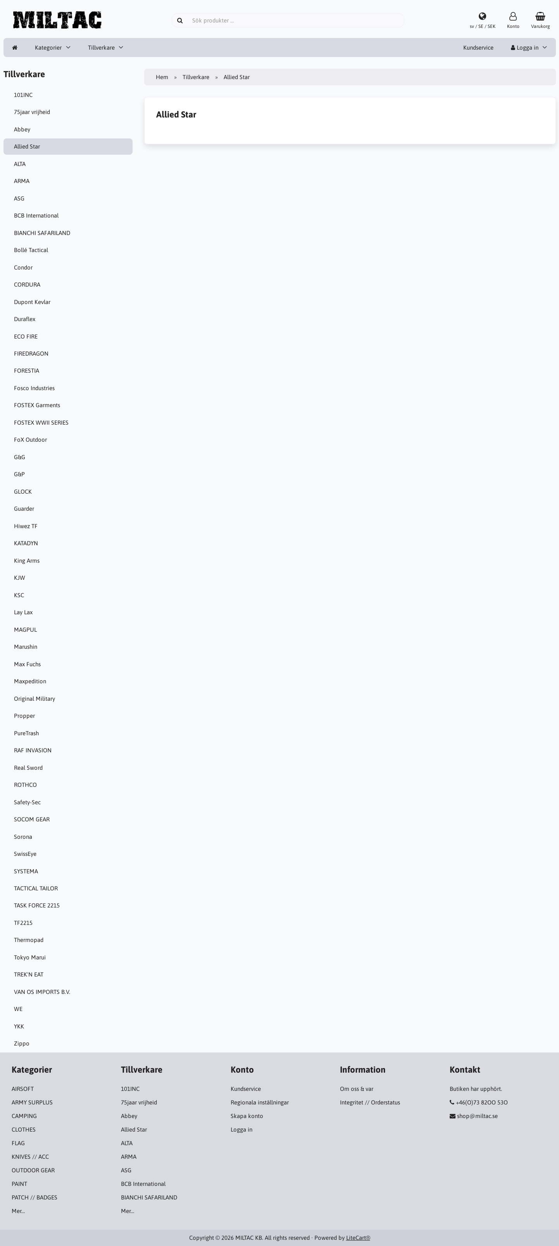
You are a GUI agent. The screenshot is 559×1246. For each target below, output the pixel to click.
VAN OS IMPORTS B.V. (43, 992)
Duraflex (25, 319)
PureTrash (27, 733)
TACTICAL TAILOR (37, 888)
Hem (162, 77)
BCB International (37, 215)
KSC (20, 595)
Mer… (18, 1211)
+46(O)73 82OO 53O (482, 1102)
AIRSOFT (23, 1088)
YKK (20, 1026)
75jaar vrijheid (33, 112)
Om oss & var (356, 1088)
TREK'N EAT (30, 974)
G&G (20, 457)
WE (19, 1009)
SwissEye (26, 853)
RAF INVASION (34, 750)
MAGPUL (26, 629)
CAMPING (24, 1116)
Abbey (23, 129)
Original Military (35, 698)
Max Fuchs (28, 664)
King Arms (28, 560)
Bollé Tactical (32, 250)
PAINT (19, 1183)
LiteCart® (358, 1237)
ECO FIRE (27, 336)
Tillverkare (101, 47)
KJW (20, 577)
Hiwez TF (27, 526)
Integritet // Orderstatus (370, 1102)
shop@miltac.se (477, 1116)
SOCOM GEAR (33, 819)
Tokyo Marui (31, 957)
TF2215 (24, 922)
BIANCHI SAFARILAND (43, 233)
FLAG (18, 1143)
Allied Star (28, 146)
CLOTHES (24, 1129)
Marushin (26, 646)
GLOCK (24, 491)
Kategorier (48, 47)
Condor (24, 267)
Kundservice (478, 47)
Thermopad (30, 940)
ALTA (21, 164)
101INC (24, 95)
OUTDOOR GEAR (33, 1170)
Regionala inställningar (260, 1102)
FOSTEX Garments (38, 405)
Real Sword (29, 767)
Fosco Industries (35, 388)
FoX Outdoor (31, 439)
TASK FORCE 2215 (38, 905)
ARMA (23, 181)
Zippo (23, 1043)
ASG (20, 198)
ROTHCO (26, 784)
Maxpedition (31, 681)
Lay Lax (24, 612)
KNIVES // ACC (30, 1156)
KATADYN (27, 543)
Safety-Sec (28, 802)
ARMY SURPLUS (32, 1102)
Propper (25, 715)
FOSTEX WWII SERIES (42, 422)
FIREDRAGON (32, 353)
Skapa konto (247, 1116)
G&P (20, 474)
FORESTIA (27, 370)
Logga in (524, 47)
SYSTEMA (27, 871)
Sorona (24, 836)
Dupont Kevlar (33, 302)
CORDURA (28, 284)
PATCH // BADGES (34, 1197)
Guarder (25, 508)
